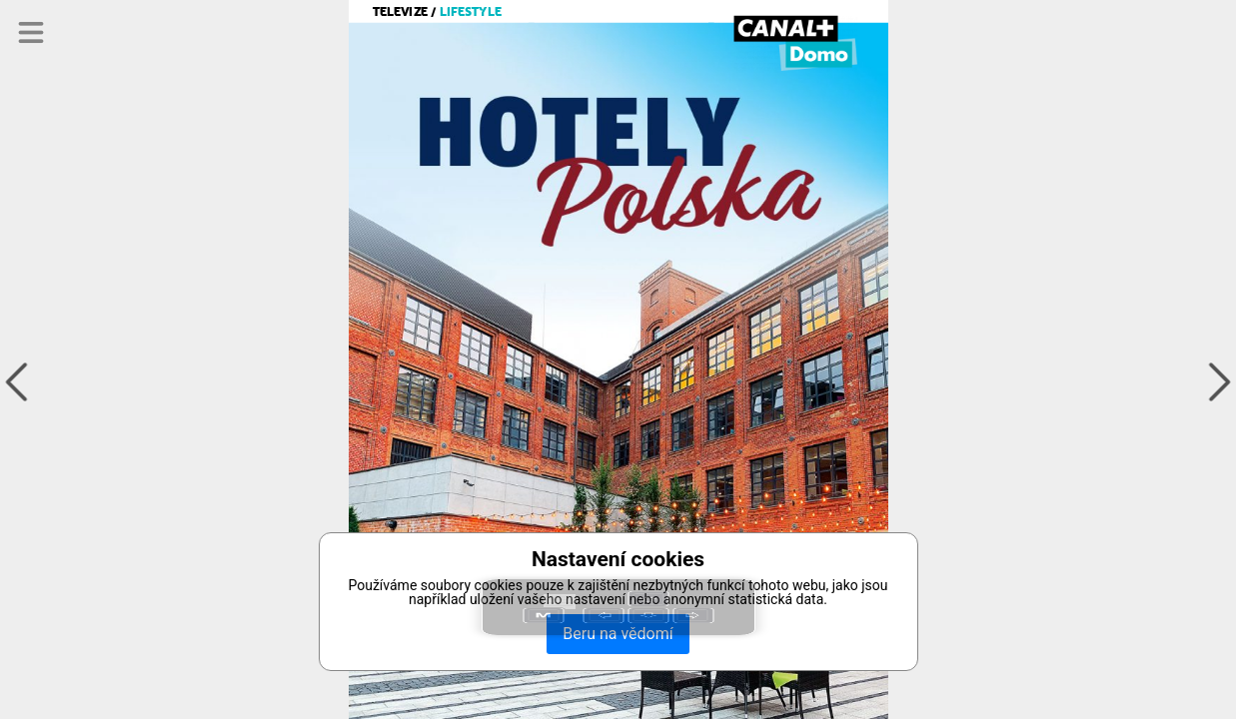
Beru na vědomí (617, 633)
